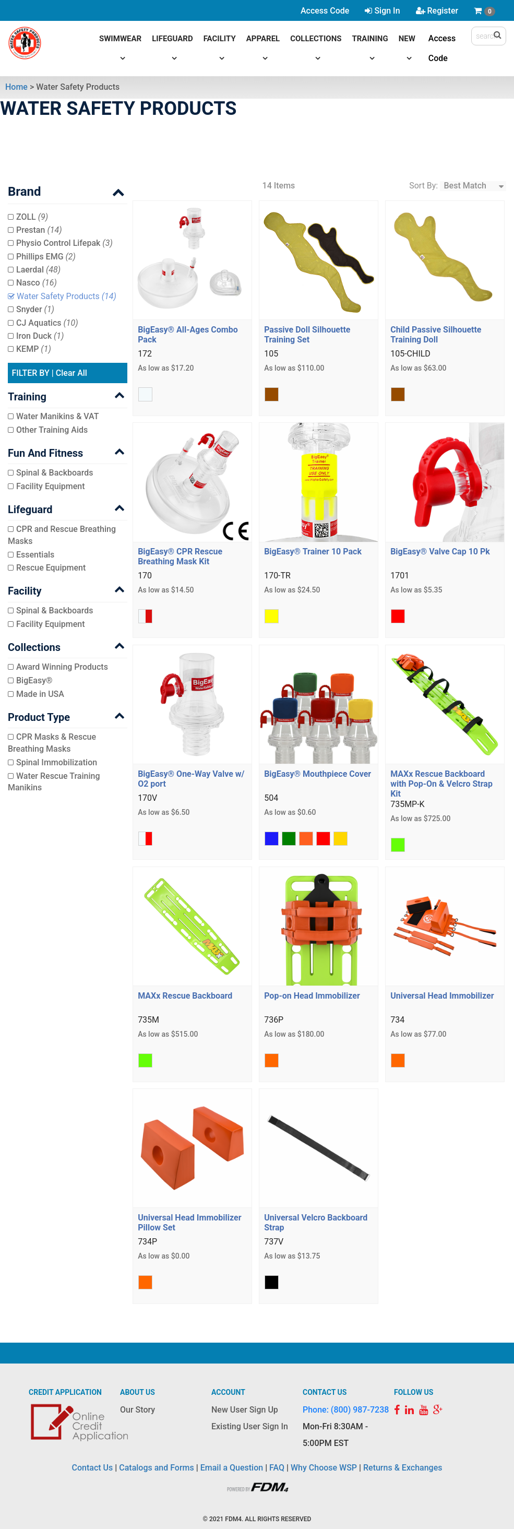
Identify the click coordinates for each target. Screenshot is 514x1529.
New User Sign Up (244, 1410)
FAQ (276, 1468)
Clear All (71, 373)
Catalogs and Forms (156, 1468)
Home (16, 87)
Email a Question (231, 1468)
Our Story (137, 1410)
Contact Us (92, 1468)
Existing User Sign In (249, 1426)
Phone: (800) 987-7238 (346, 1410)
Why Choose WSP (324, 1468)
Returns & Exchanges (402, 1468)
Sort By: (423, 186)
